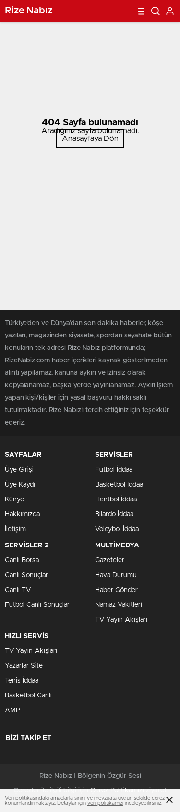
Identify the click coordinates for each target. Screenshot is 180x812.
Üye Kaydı (20, 484)
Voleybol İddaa (117, 529)
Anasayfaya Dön (90, 138)
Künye (14, 499)
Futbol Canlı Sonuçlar (37, 605)
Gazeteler (109, 560)
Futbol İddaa (113, 469)
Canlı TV (18, 590)
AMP (12, 710)
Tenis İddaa (21, 680)
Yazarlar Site (24, 665)
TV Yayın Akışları (121, 619)
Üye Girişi (19, 469)
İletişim (15, 529)
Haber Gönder (116, 590)
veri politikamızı (105, 803)
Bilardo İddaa (114, 514)
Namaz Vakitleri (118, 605)
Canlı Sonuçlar (26, 575)
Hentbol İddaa (116, 499)
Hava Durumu (116, 575)
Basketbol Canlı (28, 695)
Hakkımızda (22, 514)
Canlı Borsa (22, 560)
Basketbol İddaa (119, 484)
